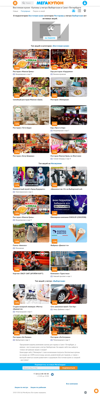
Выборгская (77, 15)
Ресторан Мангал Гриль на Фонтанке (66, 156)
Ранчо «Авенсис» (20, 245)
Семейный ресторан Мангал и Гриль (28, 99)
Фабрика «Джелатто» (60, 245)
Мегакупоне (56, 163)
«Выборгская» (59, 281)
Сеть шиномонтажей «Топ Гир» (63, 306)
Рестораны (59, 15)
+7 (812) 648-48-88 (41, 374)
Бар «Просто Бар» (58, 128)
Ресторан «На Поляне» (22, 337)
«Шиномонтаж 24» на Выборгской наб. (67, 189)
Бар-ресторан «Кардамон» (62, 71)
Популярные (25, 11)
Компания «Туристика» (60, 273)
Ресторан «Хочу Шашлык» (23, 156)
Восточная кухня (36, 15)
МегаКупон (50, 3)
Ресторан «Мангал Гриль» (23, 71)
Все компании (72, 384)
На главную (50, 38)
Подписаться (68, 368)
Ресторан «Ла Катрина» (60, 337)
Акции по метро (21, 387)
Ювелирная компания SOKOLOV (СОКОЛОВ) (68, 217)
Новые (15, 11)
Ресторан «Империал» (60, 99)
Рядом (39, 11)
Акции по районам (38, 387)
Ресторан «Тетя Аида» (22, 128)
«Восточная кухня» (60, 46)
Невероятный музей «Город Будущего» (29, 189)
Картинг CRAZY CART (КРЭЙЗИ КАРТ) (28, 273)
